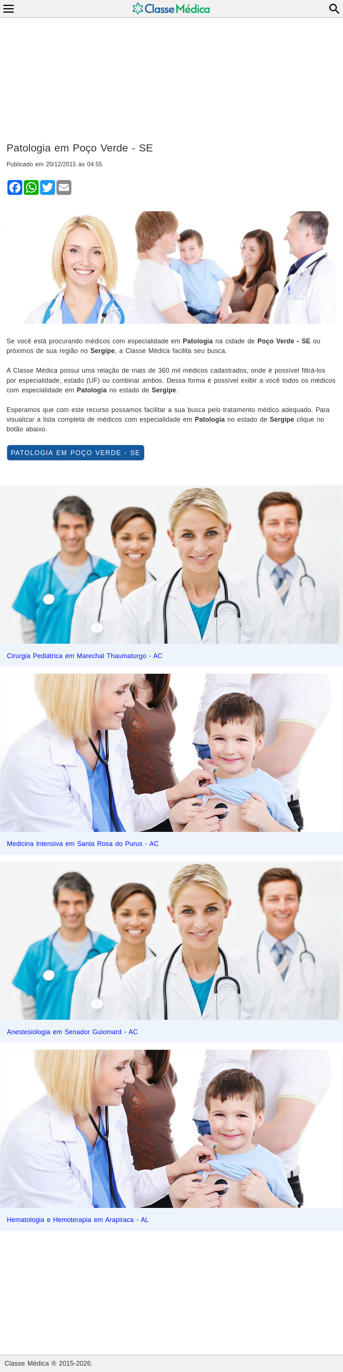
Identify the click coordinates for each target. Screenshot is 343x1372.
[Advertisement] (172, 76)
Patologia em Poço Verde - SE (75, 452)
